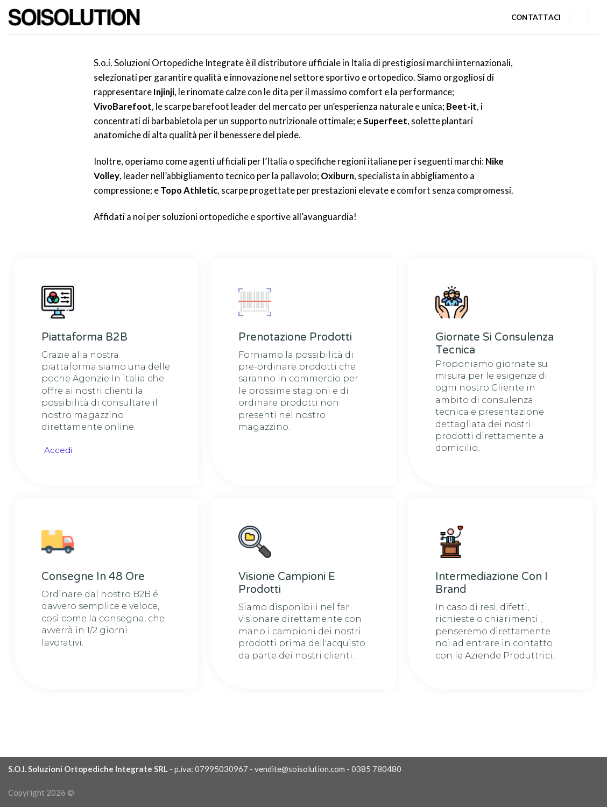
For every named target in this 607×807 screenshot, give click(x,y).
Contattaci (536, 17)
